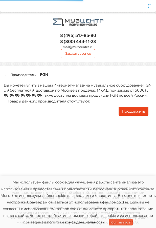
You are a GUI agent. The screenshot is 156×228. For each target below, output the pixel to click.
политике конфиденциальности (76, 222)
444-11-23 (78, 41)
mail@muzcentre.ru (78, 47)
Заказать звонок (78, 53)
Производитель (20, 75)
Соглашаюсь (120, 222)
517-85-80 (78, 35)
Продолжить (133, 111)
